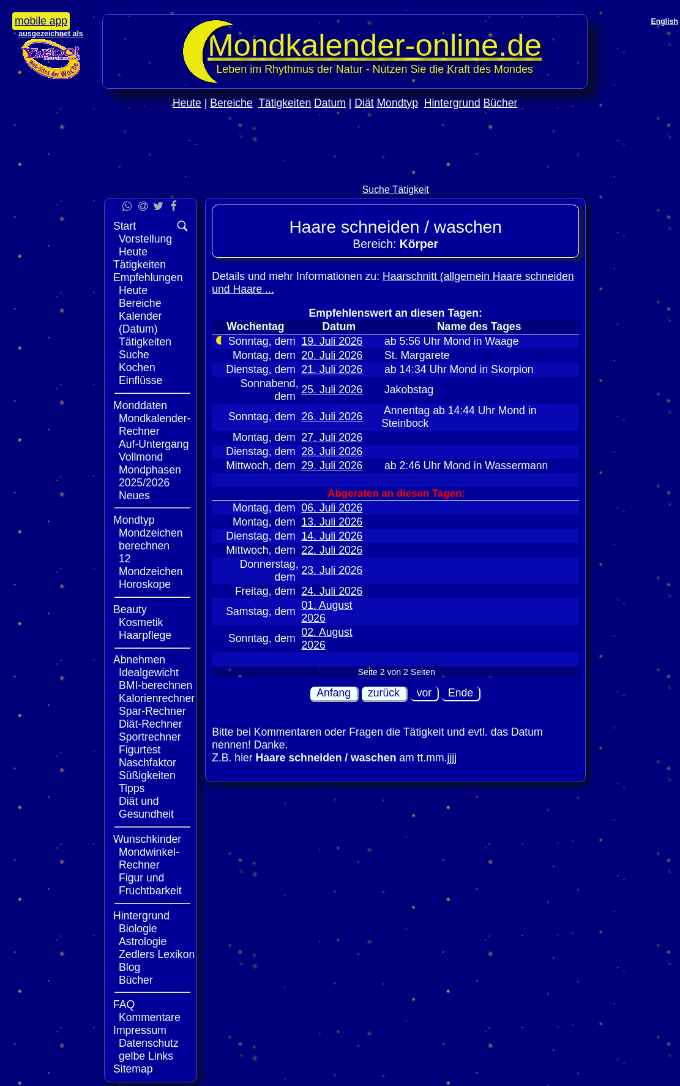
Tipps (131, 788)
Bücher (501, 103)
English (664, 21)
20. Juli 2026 (332, 355)
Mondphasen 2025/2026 (150, 476)
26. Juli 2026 (332, 416)
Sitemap (133, 1069)
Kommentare (150, 1017)
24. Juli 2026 (332, 591)
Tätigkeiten (284, 103)
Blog (129, 967)
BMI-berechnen (155, 685)
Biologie (138, 928)
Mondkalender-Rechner (154, 424)
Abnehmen (139, 660)
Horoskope (145, 584)
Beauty (130, 609)
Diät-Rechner (150, 724)
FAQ (124, 1004)
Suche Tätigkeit (395, 189)
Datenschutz (149, 1043)
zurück (384, 693)
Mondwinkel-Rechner (149, 858)
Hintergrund (452, 103)
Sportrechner (150, 737)
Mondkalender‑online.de (374, 45)
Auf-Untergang (154, 444)
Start (124, 226)
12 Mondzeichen (151, 565)
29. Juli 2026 (332, 465)
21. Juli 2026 (332, 369)
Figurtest (139, 750)
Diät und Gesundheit (146, 807)
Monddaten (140, 405)
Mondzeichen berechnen (151, 539)
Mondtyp (396, 103)
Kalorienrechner (157, 698)
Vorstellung (145, 239)
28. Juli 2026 (332, 451)
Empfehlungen (147, 277)
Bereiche (231, 103)
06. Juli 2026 (332, 508)
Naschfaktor (147, 762)
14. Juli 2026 (332, 536)
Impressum (139, 1030)
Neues (134, 495)
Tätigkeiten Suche (145, 348)
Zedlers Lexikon (157, 954)
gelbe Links (146, 1056)
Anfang (333, 693)
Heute (187, 103)
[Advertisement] (345, 172)
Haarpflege (145, 635)
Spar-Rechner (152, 711)
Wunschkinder (147, 839)
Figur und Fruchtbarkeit (150, 884)
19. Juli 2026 (332, 341)
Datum (330, 103)
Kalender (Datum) (140, 322)
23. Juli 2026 (332, 570)
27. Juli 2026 (332, 437)
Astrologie (142, 941)
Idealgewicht (149, 672)
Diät (363, 103)
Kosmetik (141, 622)
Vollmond (141, 457)
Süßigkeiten (147, 775)
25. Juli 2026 (332, 389)
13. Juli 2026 (332, 522)
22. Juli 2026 (332, 550)
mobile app (41, 21)
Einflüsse (140, 380)
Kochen (137, 367)
